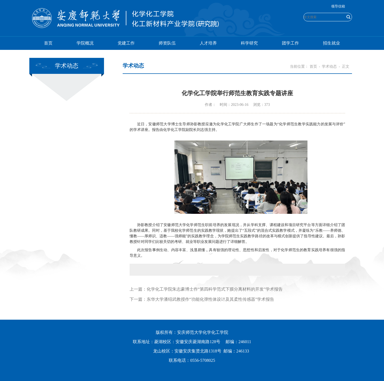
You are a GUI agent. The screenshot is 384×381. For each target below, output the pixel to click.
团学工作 (290, 43)
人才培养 (208, 43)
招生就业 (331, 43)
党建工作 (126, 43)
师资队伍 (167, 43)
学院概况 (85, 43)
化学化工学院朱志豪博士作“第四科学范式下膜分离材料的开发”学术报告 (215, 289)
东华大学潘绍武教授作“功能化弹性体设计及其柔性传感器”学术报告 (210, 299)
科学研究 (249, 43)
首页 (48, 43)
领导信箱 (338, 6)
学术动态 (329, 67)
